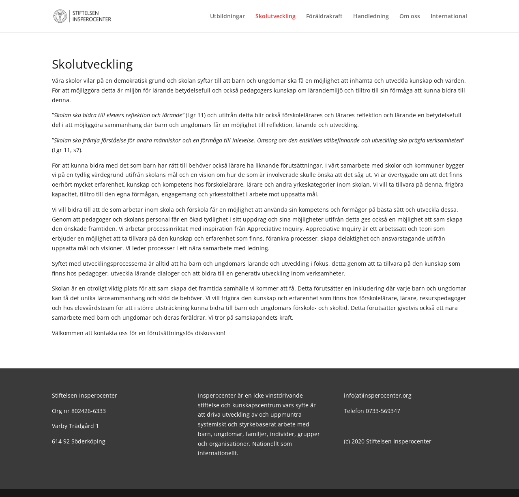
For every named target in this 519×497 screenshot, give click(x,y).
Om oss (409, 16)
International (449, 16)
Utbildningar (227, 16)
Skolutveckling (275, 16)
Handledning (371, 16)
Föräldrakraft (324, 16)
